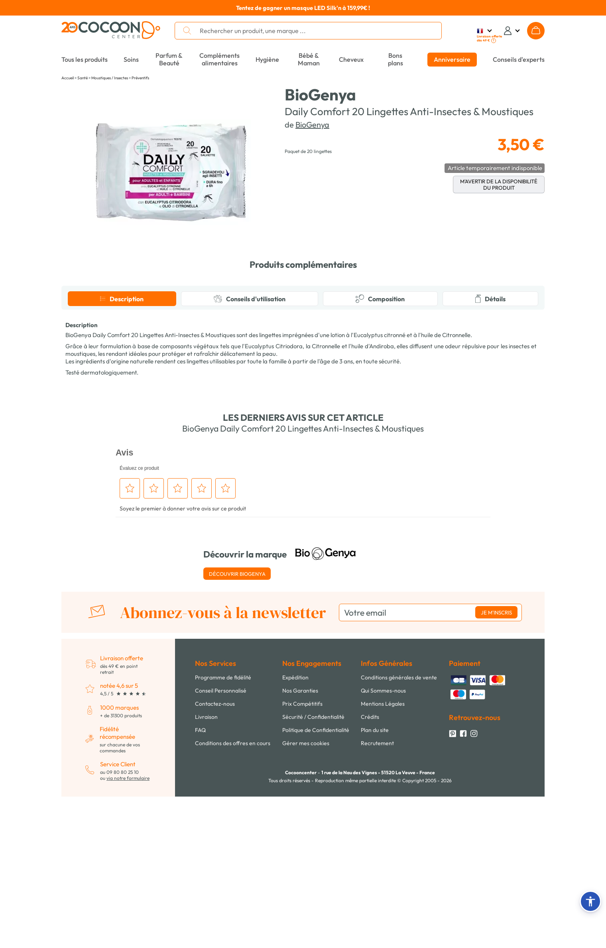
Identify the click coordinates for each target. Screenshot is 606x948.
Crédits (370, 868)
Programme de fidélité (223, 828)
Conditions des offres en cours (232, 894)
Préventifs (140, 77)
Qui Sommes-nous (383, 842)
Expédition (295, 828)
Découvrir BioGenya (237, 725)
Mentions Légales (383, 855)
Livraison (206, 868)
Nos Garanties (300, 842)
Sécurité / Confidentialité (313, 868)
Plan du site (375, 881)
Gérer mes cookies (305, 894)
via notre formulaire (128, 929)
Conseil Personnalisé (220, 842)
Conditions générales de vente (399, 828)
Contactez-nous (215, 855)
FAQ (200, 881)
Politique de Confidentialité (315, 881)
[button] (590, 901)
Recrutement (377, 894)
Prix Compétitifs (302, 855)
